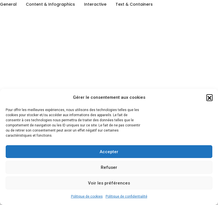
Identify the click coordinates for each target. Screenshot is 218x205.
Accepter (109, 151)
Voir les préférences (109, 183)
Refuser (109, 167)
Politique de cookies (87, 196)
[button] (209, 97)
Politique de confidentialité (126, 196)
